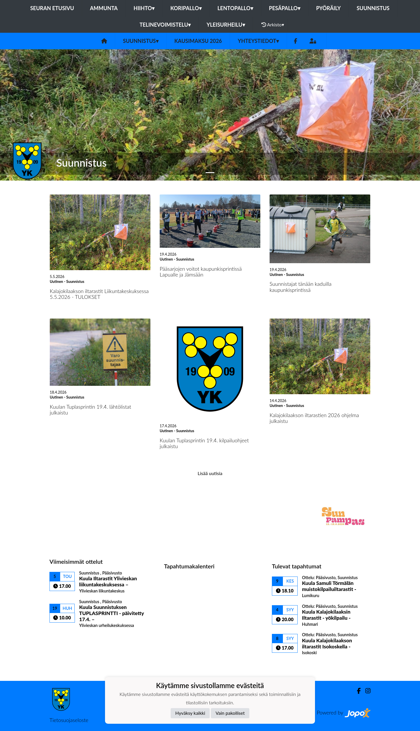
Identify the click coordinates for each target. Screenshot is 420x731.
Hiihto (144, 8)
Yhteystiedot (258, 41)
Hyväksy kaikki (190, 713)
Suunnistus (373, 8)
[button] (31, 115)
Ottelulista (63, 638)
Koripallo (186, 8)
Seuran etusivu (52, 8)
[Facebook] (295, 41)
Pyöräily (328, 8)
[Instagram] (366, 691)
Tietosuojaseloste (68, 720)
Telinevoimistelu (165, 24)
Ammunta (104, 8)
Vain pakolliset (230, 713)
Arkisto (272, 24)
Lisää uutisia (210, 473)
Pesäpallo (284, 8)
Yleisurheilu (226, 24)
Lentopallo (235, 8)
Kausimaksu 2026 (198, 41)
